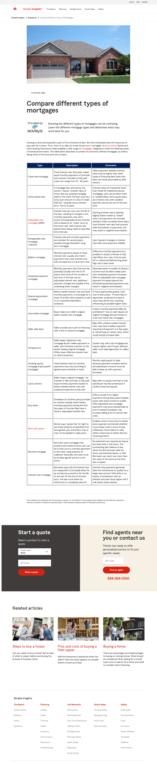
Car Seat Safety (100, 710)
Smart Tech (99, 721)
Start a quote (31, 572)
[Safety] (101, 9)
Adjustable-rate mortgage (35, 221)
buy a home (111, 146)
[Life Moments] (75, 9)
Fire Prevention (127, 715)
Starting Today (100, 726)
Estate (43, 715)
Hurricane (125, 726)
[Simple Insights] (32, 10)
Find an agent (116, 570)
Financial (44, 721)
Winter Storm (126, 748)
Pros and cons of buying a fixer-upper (77, 648)
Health (43, 726)
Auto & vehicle (20, 710)
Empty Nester (73, 753)
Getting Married (74, 715)
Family (16, 721)
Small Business (46, 748)
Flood (123, 721)
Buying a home (114, 646)
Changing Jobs (73, 732)
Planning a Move (74, 737)
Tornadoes (125, 737)
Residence (18, 726)
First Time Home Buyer (77, 721)
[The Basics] (51, 9)
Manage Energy (100, 715)
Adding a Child (73, 726)
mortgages (87, 149)
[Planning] (63, 9)
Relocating (71, 748)
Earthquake (126, 710)
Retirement (45, 742)
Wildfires (124, 742)
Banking (17, 715)
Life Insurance (46, 737)
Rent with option (36, 428)
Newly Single (72, 742)
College (43, 710)
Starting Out (72, 710)
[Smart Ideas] (89, 9)
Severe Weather (127, 732)
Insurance (44, 732)
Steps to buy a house (28, 646)
